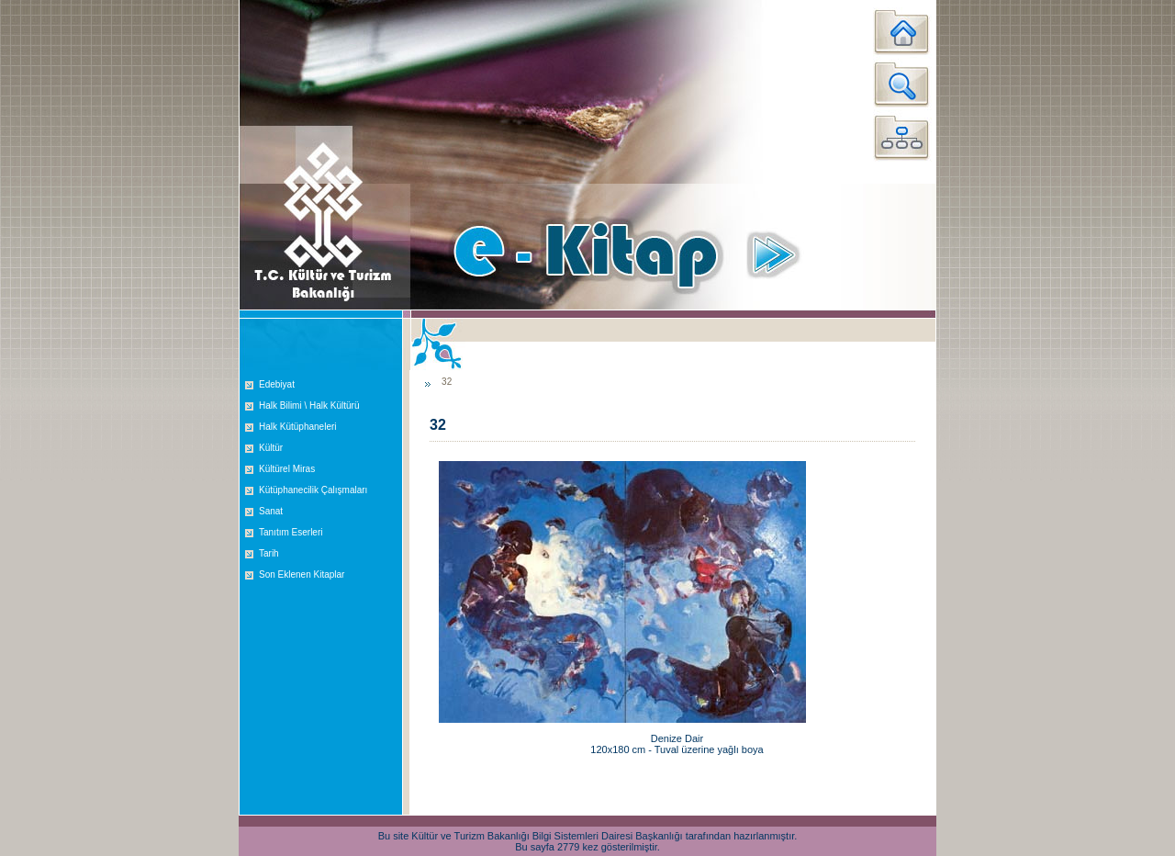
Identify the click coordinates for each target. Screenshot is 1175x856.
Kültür (271, 448)
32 (447, 382)
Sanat (271, 511)
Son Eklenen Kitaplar (301, 574)
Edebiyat (277, 384)
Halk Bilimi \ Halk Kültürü (309, 405)
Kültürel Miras (287, 469)
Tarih (269, 553)
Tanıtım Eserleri (290, 532)
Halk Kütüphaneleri (298, 427)
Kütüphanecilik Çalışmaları (313, 490)
